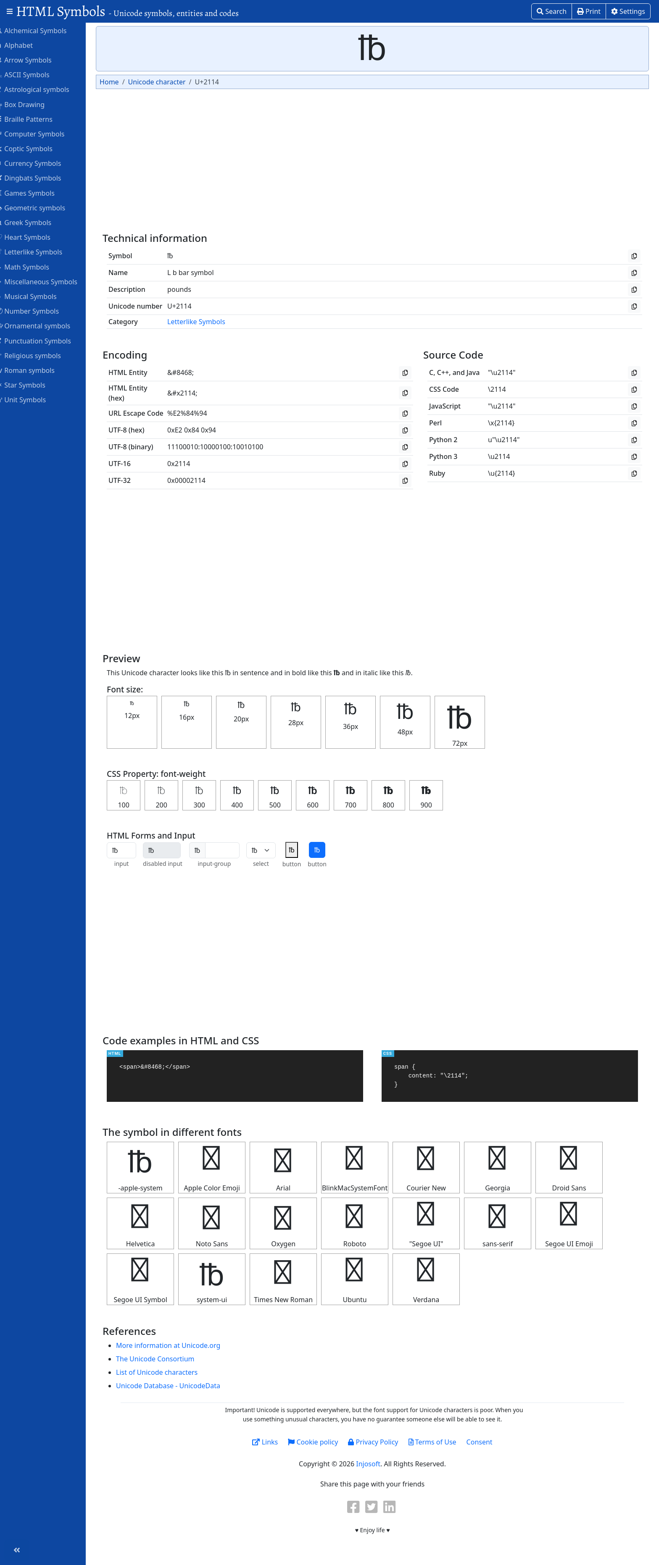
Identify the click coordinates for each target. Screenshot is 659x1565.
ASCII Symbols (34, 74)
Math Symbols (33, 267)
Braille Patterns (35, 119)
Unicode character (167, 82)
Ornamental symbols (44, 325)
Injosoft (373, 1463)
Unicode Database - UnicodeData (179, 1385)
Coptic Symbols (35, 148)
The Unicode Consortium (166, 1358)
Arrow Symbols (35, 60)
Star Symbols (31, 385)
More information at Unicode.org (179, 1345)
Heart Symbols (34, 237)
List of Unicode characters (167, 1372)
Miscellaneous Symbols (47, 281)
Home (120, 82)
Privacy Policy (378, 1442)
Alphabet (25, 45)
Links (270, 1442)
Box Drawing (31, 104)
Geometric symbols (41, 207)
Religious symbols (39, 355)
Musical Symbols (37, 296)
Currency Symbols (39, 163)
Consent (485, 1442)
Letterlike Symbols (40, 251)
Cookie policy (318, 1442)
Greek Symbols (34, 222)
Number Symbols (38, 311)
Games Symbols (36, 193)
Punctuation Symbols (44, 341)
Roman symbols (36, 370)
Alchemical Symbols (42, 30)
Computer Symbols (41, 133)
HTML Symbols (127, 11)
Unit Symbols (32, 399)
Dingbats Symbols (39, 178)
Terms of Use (437, 1442)
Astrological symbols (43, 89)
